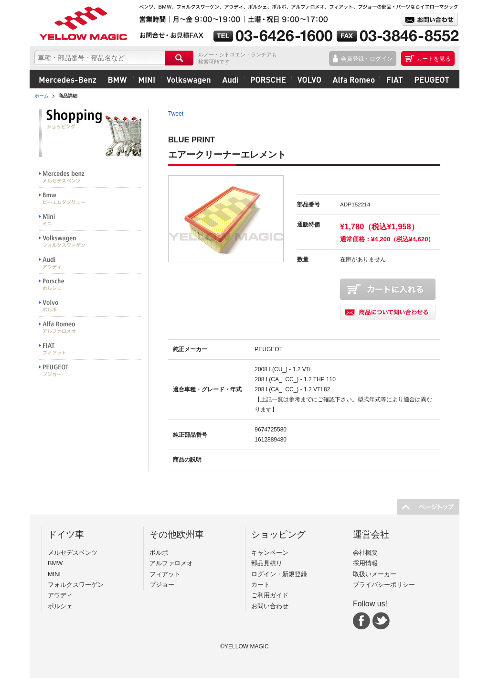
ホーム (41, 95)
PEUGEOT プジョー (90, 370)
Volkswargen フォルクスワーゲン (90, 241)
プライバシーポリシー (384, 584)
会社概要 (365, 552)
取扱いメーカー (374, 574)
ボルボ (308, 79)
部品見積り (266, 563)
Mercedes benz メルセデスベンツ (90, 177)
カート (260, 584)
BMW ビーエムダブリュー (90, 198)
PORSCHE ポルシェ (90, 284)
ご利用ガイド (269, 595)
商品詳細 (67, 95)
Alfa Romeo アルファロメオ (90, 327)
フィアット (393, 79)
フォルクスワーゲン (188, 79)
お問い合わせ (269, 606)
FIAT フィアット (90, 349)
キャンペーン (269, 552)
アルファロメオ (352, 79)
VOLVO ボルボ (90, 306)
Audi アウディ (90, 263)
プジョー (430, 79)
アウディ (230, 79)
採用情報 (365, 563)
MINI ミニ (90, 220)
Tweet (175, 113)
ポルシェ (267, 79)
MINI (147, 79)
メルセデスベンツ (68, 79)
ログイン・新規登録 (279, 574)
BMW (118, 79)
